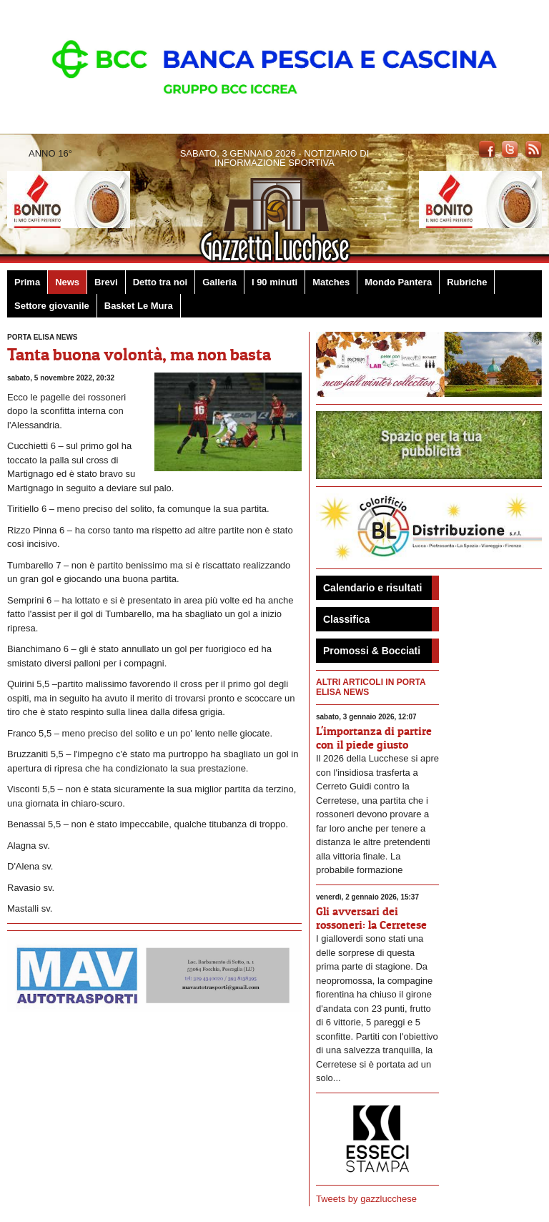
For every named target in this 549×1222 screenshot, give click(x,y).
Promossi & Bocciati (371, 650)
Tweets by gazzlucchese (366, 1198)
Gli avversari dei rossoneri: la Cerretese (371, 918)
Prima (27, 282)
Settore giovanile (51, 305)
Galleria (219, 282)
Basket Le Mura (138, 305)
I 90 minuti (274, 282)
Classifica (346, 619)
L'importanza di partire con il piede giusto (374, 738)
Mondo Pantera (398, 282)
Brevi (106, 282)
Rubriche (467, 282)
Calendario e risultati (372, 587)
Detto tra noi (160, 282)
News (67, 282)
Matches (331, 282)
